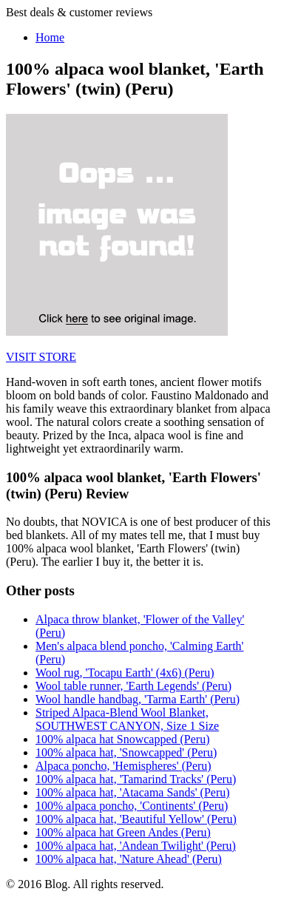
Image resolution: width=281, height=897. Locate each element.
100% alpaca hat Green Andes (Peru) (123, 832)
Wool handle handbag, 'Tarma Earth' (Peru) (137, 699)
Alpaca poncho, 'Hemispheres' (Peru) (123, 765)
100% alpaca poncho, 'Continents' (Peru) (131, 805)
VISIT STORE (41, 357)
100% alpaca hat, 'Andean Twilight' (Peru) (135, 845)
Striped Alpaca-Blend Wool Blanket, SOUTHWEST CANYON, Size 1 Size (127, 719)
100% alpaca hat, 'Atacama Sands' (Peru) (132, 792)
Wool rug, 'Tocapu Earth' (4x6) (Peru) (124, 672)
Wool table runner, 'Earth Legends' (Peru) (133, 686)
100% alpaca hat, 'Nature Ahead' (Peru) (128, 859)
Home (49, 37)
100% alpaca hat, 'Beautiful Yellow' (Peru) (136, 819)
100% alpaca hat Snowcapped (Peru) (122, 739)
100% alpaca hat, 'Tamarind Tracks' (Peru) (135, 779)
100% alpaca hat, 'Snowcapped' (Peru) (126, 752)
